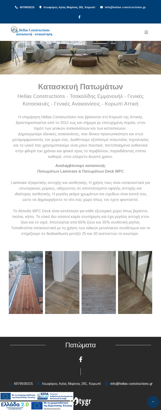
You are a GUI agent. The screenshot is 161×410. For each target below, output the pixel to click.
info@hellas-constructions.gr (125, 7)
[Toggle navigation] (146, 32)
